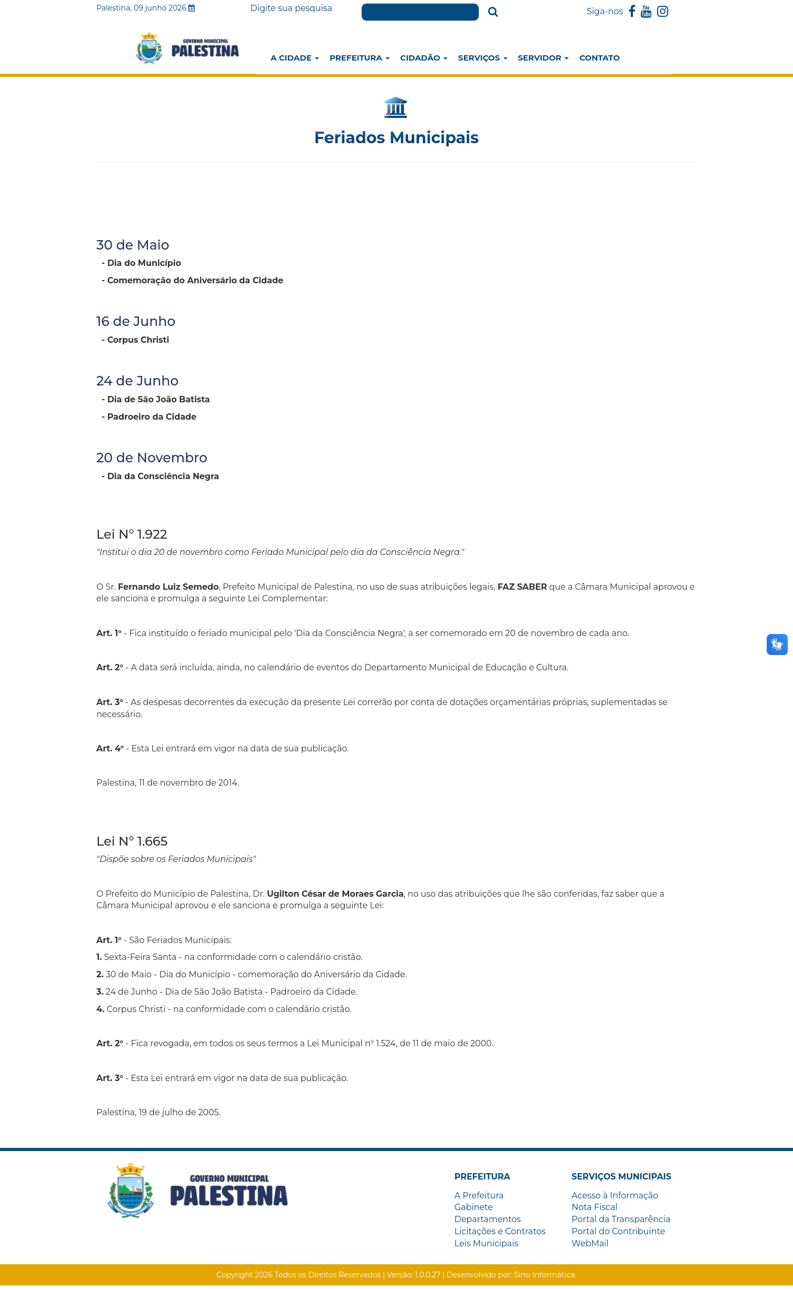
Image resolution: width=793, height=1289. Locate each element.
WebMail (590, 1247)
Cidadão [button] (424, 58)
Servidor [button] (543, 58)
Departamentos (487, 1222)
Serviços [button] (482, 58)
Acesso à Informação (615, 1198)
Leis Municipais (486, 1247)
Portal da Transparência (621, 1222)
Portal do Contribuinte (619, 1234)
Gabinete (473, 1210)
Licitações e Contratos (500, 1234)
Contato (599, 58)
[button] (482, 1180)
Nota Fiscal (595, 1210)
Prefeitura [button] (360, 58)
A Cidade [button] (295, 58)
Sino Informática (544, 1278)
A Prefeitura (479, 1198)
